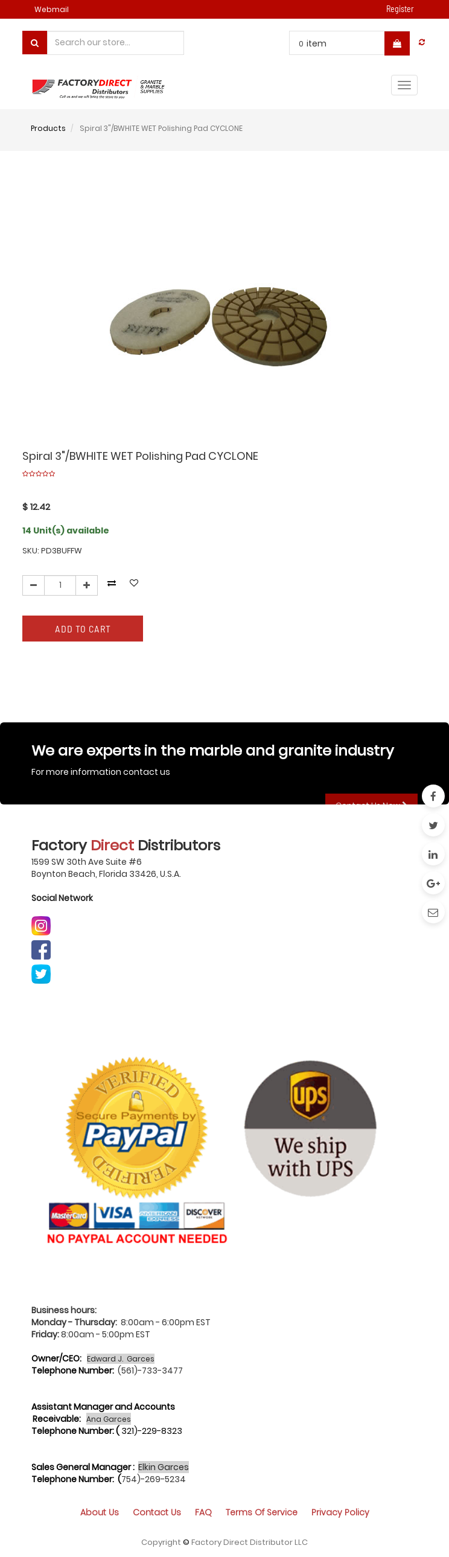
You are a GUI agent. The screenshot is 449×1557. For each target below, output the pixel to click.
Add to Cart (83, 628)
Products (48, 128)
